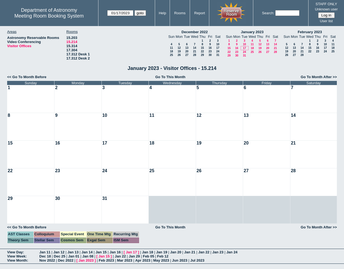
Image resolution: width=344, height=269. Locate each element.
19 (179, 51)
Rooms (180, 13)
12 (179, 47)
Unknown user (326, 9)
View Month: (17, 260)
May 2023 (161, 260)
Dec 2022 (65, 260)
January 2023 (252, 32)
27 (186, 54)
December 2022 (194, 32)
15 (202, 47)
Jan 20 (175, 252)
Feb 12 (162, 256)
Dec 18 (45, 256)
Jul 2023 (197, 260)
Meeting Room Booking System (49, 16)
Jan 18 (147, 252)
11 (171, 47)
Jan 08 (87, 256)
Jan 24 (231, 252)
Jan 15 (100, 252)
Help (162, 13)
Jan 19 (161, 252)
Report (199, 13)
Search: (268, 13)
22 (202, 51)
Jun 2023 (180, 260)
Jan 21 (189, 252)
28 (194, 54)
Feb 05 (148, 256)
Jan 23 (217, 252)
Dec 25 (59, 256)
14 (194, 47)
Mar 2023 (124, 260)
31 (217, 54)
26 (179, 54)
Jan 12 (58, 252)
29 (202, 54)
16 (209, 47)
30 (209, 54)
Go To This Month (170, 77)
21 (194, 51)
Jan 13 (72, 252)
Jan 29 (134, 256)
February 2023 (310, 32)
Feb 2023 (106, 260)
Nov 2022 (47, 260)
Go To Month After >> (319, 77)
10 (217, 44)
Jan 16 (114, 252)
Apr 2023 (142, 260)
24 (217, 51)
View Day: (15, 252)
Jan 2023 (86, 260)
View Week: (17, 256)
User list (326, 21)
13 (186, 47)
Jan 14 (86, 252)
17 (217, 47)
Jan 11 (44, 252)
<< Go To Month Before (26, 77)
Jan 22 (203, 252)
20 (186, 51)
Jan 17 (131, 252)
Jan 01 (73, 256)
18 (171, 51)
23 (209, 51)
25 (171, 54)
